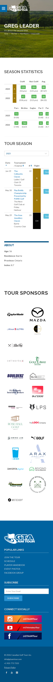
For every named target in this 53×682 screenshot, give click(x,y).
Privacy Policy (10, 667)
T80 (24, 123)
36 (44, 96)
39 (41, 114)
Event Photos (12, 569)
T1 (16, 114)
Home (6, 34)
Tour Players (24, 34)
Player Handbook (14, 565)
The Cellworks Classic (18, 174)
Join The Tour (12, 557)
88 (44, 87)
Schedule (9, 561)
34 (16, 123)
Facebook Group (14, 572)
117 (48, 114)
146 (34, 96)
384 (34, 87)
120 (23, 87)
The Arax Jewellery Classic (18, 218)
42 (48, 123)
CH (36, 221)
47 (23, 96)
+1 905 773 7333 (11, 663)
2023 (26, 153)
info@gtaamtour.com (13, 659)
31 (41, 123)
